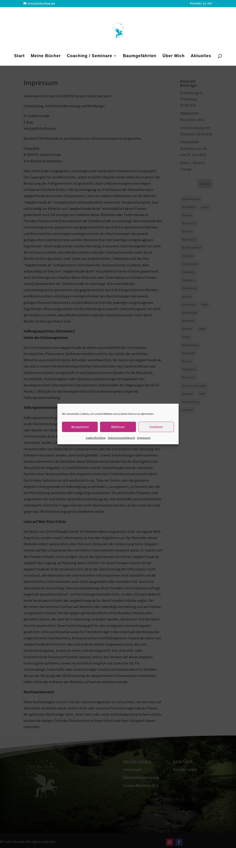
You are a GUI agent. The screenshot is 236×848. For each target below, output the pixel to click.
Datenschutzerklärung (121, 437)
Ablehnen (118, 426)
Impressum (143, 437)
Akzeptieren (80, 426)
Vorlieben (156, 426)
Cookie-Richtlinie (96, 437)
